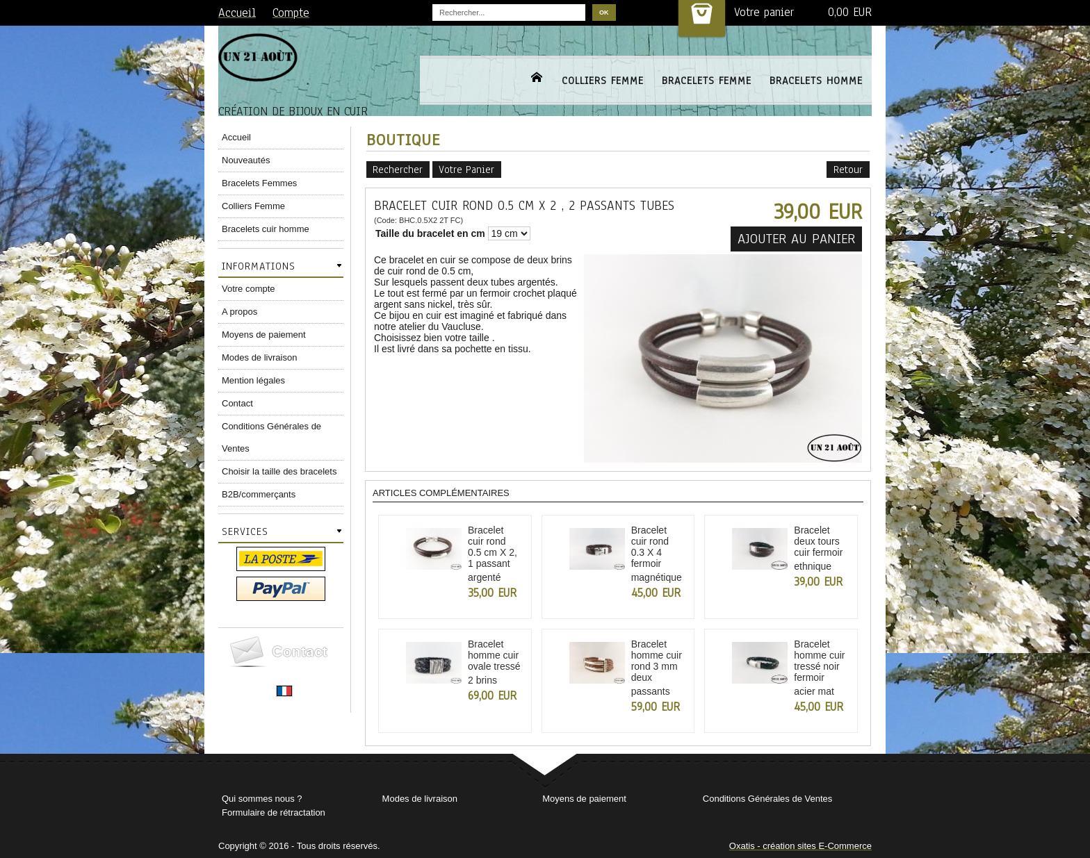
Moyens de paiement (264, 334)
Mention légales (253, 380)
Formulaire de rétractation (273, 812)
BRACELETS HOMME (816, 81)
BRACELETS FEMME (706, 81)
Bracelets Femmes (259, 183)
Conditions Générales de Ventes (271, 437)
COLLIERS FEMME (603, 81)
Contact (237, 403)
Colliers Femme (253, 206)
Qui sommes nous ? (262, 798)
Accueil (236, 137)
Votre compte (248, 288)
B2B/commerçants (258, 494)
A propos (239, 311)
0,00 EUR (850, 12)
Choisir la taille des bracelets (279, 471)
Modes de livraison (259, 357)
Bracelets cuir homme (265, 229)
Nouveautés (246, 160)
